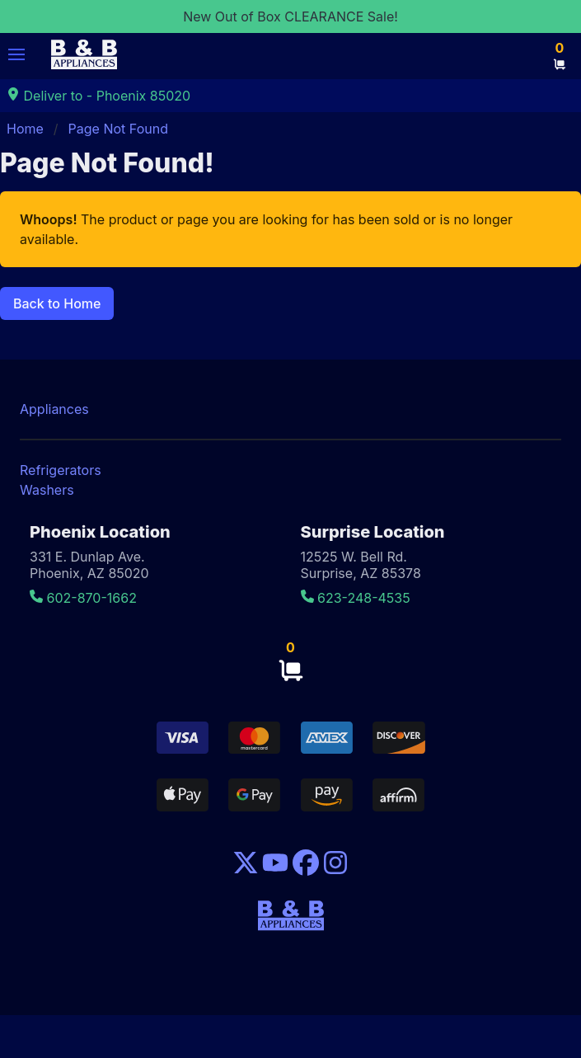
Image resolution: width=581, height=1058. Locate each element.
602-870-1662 (83, 598)
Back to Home (57, 303)
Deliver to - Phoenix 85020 (98, 95)
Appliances (54, 409)
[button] (16, 54)
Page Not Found (118, 128)
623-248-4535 (355, 598)
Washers (47, 490)
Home (25, 128)
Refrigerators (60, 470)
